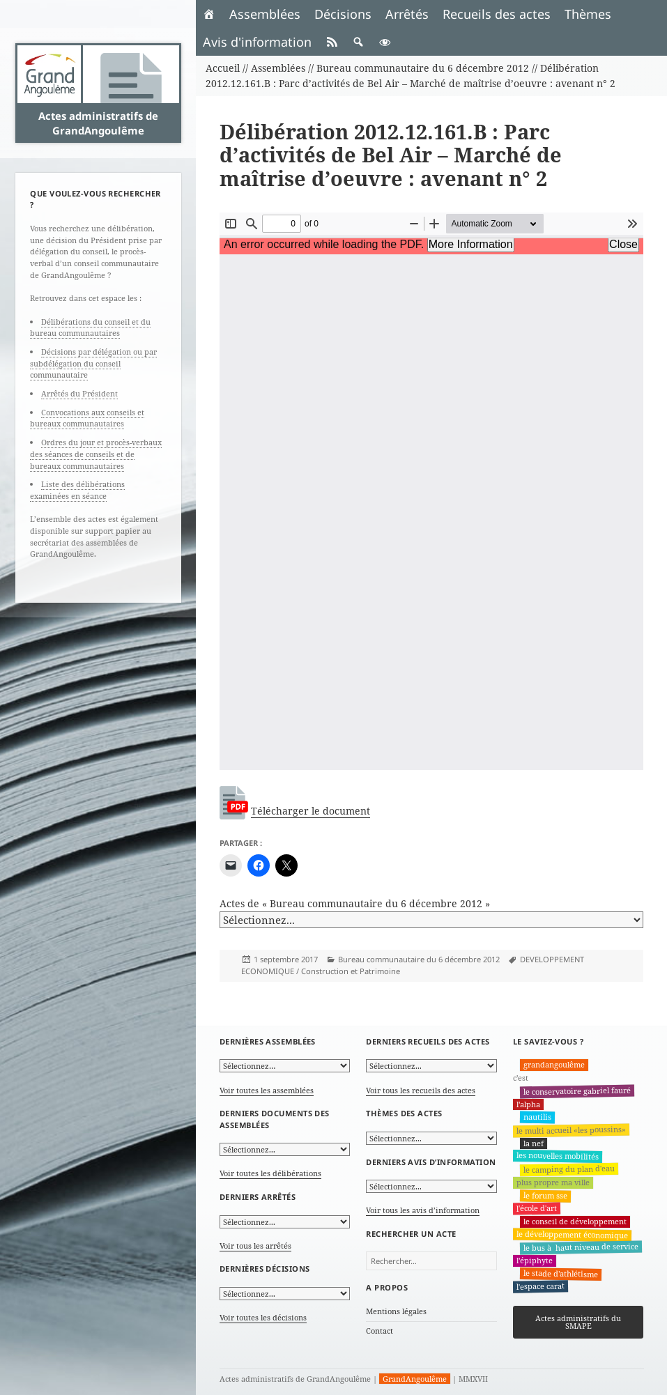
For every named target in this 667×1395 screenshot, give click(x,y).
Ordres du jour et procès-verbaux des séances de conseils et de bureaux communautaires (96, 453)
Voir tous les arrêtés (255, 1245)
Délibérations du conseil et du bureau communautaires (90, 327)
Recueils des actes (497, 14)
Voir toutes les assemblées (267, 1090)
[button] (358, 42)
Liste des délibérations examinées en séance (77, 490)
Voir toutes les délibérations (270, 1173)
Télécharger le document (310, 810)
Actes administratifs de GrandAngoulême (98, 123)
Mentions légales (396, 1311)
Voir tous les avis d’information (423, 1210)
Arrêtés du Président (79, 393)
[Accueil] (209, 14)
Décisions (342, 14)
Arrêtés (407, 14)
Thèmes (588, 14)
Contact (379, 1330)
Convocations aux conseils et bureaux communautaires (87, 418)
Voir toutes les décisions (263, 1317)
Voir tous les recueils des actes (420, 1090)
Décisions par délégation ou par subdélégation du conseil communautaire (93, 363)
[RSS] (332, 42)
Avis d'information (257, 41)
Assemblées (264, 14)
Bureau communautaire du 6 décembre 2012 (419, 959)
